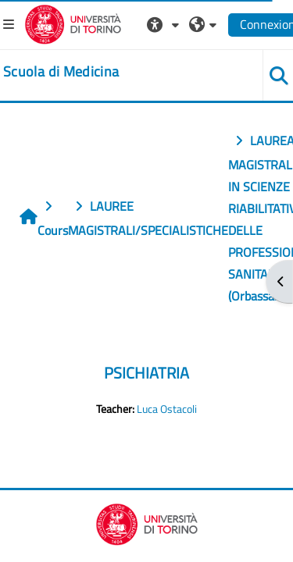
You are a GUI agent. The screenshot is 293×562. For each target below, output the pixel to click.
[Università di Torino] (73, 22)
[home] (61, 71)
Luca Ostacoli (167, 409)
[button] (165, 24)
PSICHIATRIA (146, 373)
